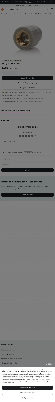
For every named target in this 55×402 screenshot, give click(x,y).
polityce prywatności (19, 374)
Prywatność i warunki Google (26, 376)
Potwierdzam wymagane (27, 393)
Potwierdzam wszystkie (27, 387)
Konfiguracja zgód (27, 398)
